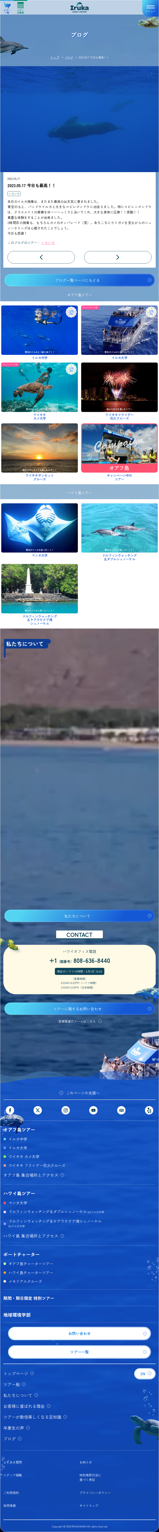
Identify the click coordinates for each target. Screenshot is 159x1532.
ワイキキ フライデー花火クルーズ (36, 1165)
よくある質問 (12, 1462)
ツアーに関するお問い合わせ (77, 1008)
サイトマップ (89, 1505)
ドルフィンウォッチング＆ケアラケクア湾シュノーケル (55, 1223)
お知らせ (86, 1462)
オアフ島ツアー (19, 1129)
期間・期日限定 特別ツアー (28, 1298)
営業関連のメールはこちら (77, 1021)
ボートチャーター (21, 1254)
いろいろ (14, 194)
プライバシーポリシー (95, 1492)
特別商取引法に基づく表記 (90, 1477)
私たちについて (77, 916)
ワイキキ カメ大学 (23, 1156)
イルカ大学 (17, 1147)
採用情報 (9, 1505)
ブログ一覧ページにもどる (77, 280)
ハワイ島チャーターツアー (30, 1272)
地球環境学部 (17, 1314)
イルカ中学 (17, 1139)
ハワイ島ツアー (19, 1193)
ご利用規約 (11, 1492)
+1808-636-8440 (79, 960)
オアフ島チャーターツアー (30, 1263)
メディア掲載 (12, 1475)
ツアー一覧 (7, 6)
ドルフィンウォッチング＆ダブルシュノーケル (56, 1211)
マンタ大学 (17, 1202)
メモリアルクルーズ (25, 1281)
